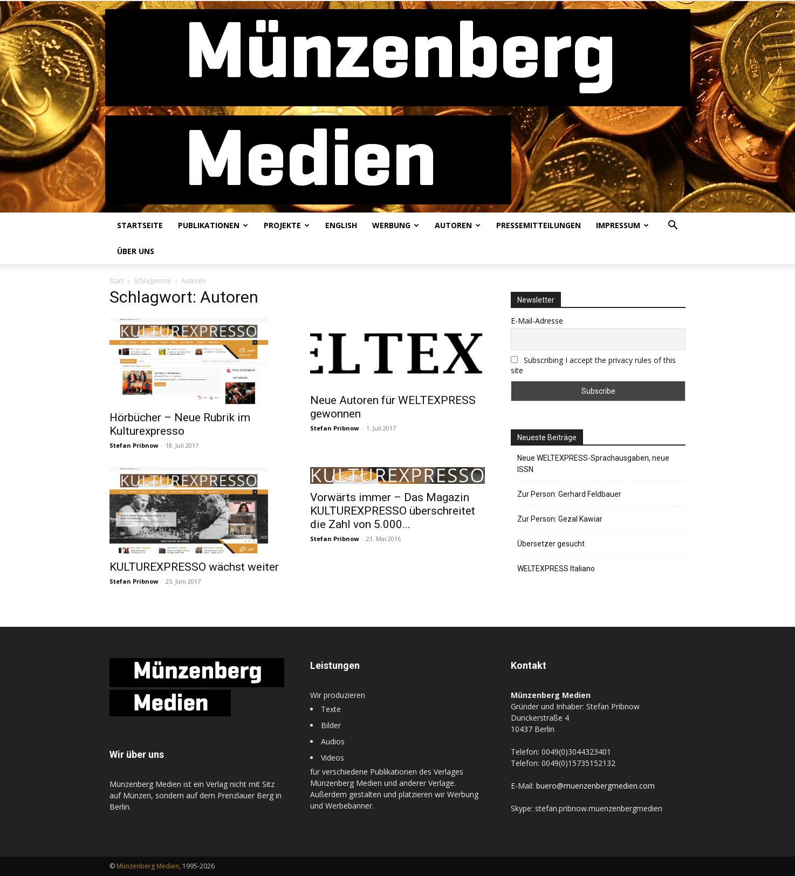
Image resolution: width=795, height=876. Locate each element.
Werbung (395, 225)
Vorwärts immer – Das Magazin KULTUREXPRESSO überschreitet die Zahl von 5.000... (392, 511)
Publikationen (213, 225)
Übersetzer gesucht (551, 543)
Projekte (287, 225)
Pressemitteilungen (538, 225)
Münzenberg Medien (147, 866)
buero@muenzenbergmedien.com (595, 786)
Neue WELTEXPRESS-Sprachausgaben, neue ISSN (593, 464)
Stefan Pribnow (133, 445)
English (341, 225)
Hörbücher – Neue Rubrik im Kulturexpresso (179, 424)
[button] (673, 226)
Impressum (622, 225)
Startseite (140, 225)
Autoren (458, 225)
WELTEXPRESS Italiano (556, 568)
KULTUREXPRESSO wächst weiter (194, 566)
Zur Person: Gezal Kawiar (559, 519)
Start (116, 280)
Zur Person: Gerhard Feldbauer (569, 494)
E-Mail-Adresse (537, 321)
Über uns (135, 251)
